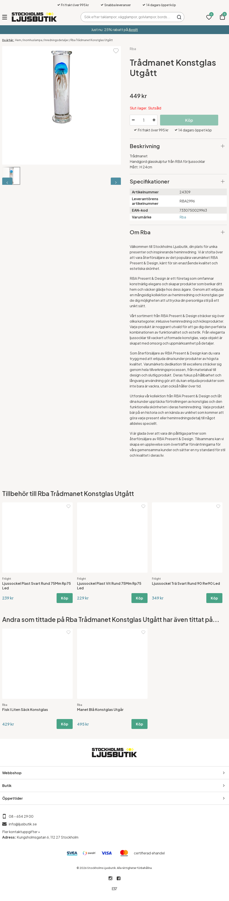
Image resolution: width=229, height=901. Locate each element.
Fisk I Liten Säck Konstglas (25, 709)
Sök (179, 17)
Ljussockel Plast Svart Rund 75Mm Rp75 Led (36, 585)
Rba (133, 48)
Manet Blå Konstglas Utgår (100, 709)
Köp (189, 120)
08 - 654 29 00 (21, 816)
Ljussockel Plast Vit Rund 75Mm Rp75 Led (109, 585)
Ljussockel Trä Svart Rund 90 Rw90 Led (186, 583)
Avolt (133, 29)
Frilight (6, 578)
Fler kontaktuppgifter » (21, 831)
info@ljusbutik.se (23, 824)
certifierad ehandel (149, 853)
